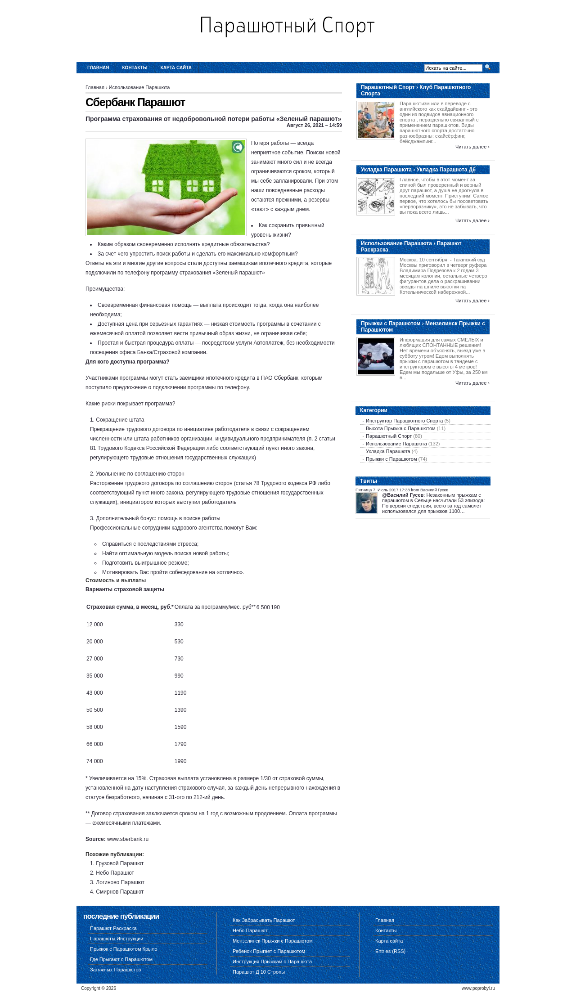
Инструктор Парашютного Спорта (404, 420)
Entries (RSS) (390, 951)
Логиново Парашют (120, 882)
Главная (98, 67)
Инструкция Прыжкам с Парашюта (272, 961)
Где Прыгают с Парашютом (121, 959)
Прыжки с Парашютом (391, 459)
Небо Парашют (115, 873)
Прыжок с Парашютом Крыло (124, 949)
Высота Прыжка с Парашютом (401, 428)
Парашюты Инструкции (117, 938)
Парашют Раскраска (113, 928)
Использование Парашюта (139, 87)
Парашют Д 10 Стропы (259, 972)
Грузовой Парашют (120, 863)
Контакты (135, 67)
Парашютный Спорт (389, 436)
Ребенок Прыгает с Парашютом (269, 951)
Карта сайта (176, 67)
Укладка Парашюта (388, 451)
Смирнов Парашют (120, 892)
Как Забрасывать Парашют (264, 920)
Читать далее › (472, 146)
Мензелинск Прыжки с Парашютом (273, 941)
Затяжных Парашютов (115, 969)
